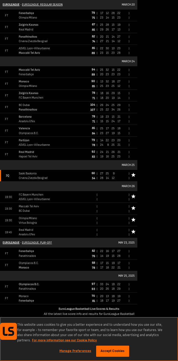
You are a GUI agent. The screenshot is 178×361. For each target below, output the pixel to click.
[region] (89, 339)
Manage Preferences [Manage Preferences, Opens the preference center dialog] (75, 351)
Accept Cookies (113, 351)
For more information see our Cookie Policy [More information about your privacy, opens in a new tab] (64, 340)
